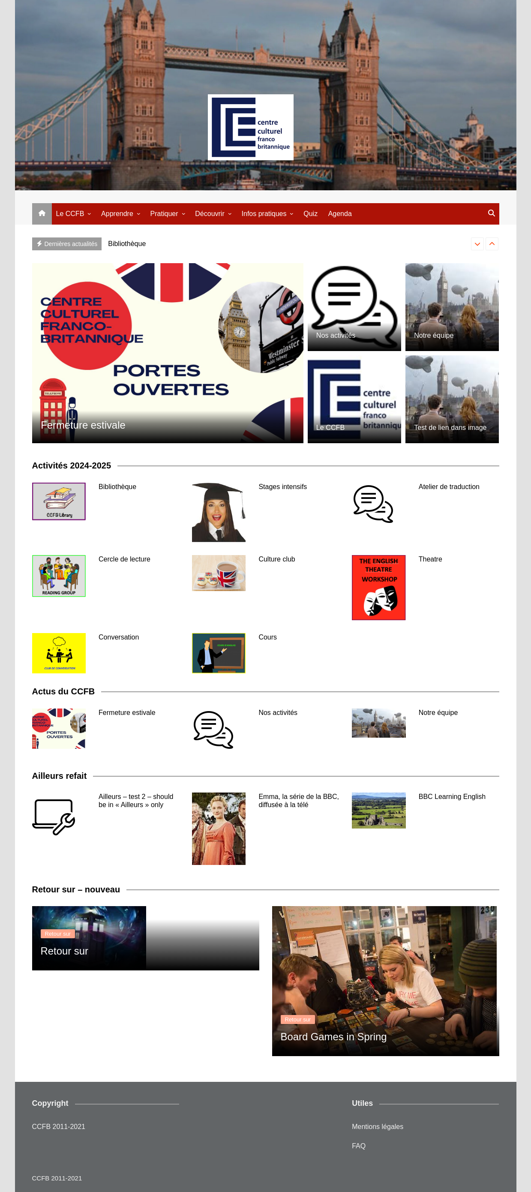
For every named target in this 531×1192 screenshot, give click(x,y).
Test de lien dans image (450, 427)
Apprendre (117, 213)
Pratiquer (164, 213)
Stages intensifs (282, 486)
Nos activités (335, 335)
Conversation (119, 637)
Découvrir (209, 213)
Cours (267, 637)
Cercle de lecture (124, 559)
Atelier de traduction (449, 486)
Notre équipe (433, 335)
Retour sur (58, 934)
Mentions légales (377, 1126)
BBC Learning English (452, 796)
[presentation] (477, 243)
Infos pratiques (264, 213)
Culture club (276, 559)
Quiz (310, 213)
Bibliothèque (127, 243)
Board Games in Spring (334, 1036)
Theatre (430, 559)
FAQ (359, 1146)
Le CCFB (70, 213)
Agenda (340, 213)
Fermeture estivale (83, 425)
